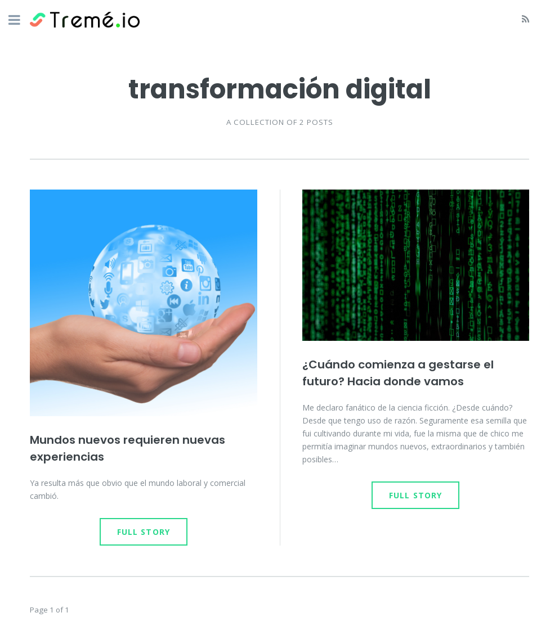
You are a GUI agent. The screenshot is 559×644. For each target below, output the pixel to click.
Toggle (20, 21)
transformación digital (279, 89)
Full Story (143, 531)
